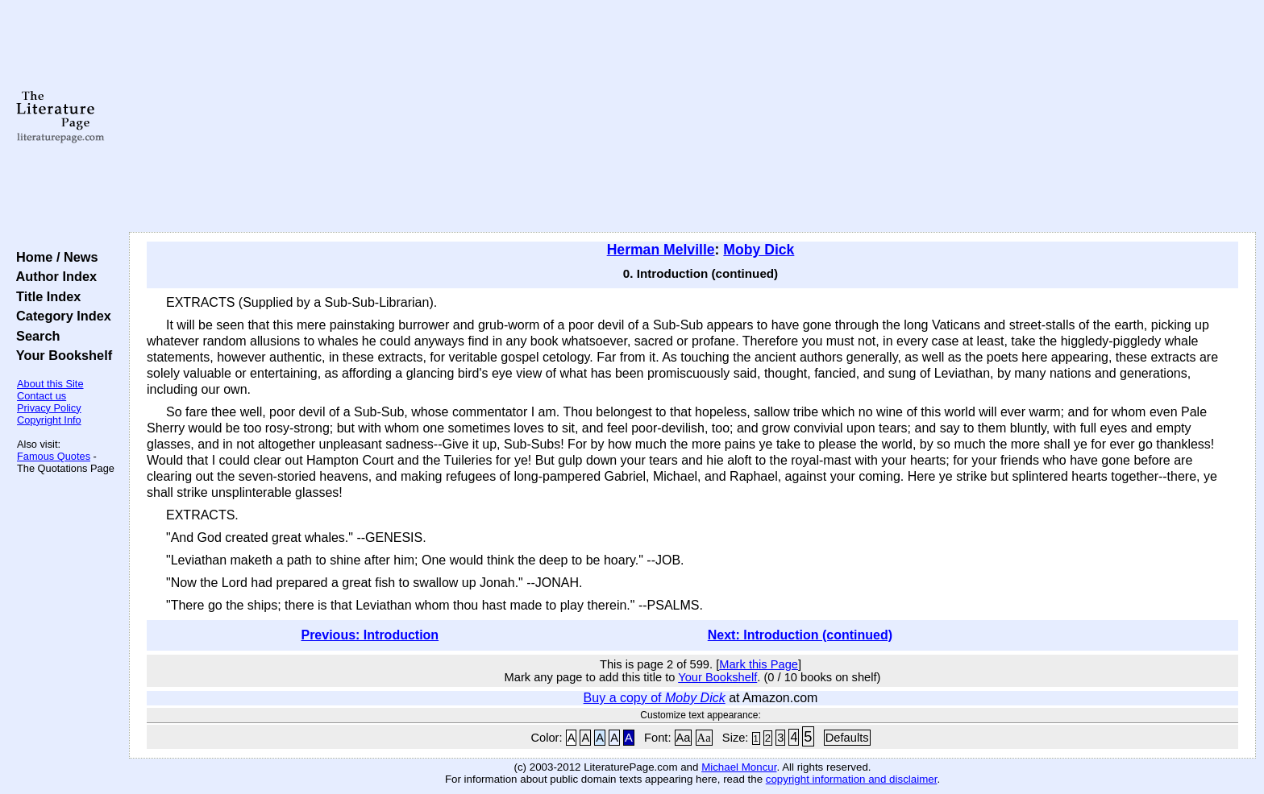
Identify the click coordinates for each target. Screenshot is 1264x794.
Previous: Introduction (370, 635)
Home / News (53, 257)
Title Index (45, 296)
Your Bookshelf (60, 355)
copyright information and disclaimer (852, 779)
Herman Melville (661, 250)
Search (34, 336)
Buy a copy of (655, 698)
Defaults (847, 737)
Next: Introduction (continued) (800, 635)
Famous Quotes (53, 456)
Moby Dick (758, 250)
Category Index (60, 315)
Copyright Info (49, 420)
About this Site (50, 384)
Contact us (41, 396)
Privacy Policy (49, 408)
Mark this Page (758, 664)
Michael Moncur (738, 767)
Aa (683, 737)
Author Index (53, 276)
